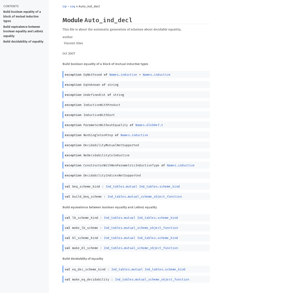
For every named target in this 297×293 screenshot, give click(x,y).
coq (72, 6)
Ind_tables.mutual (121, 186)
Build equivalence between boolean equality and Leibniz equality (23, 31)
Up (64, 6)
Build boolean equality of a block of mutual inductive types (22, 16)
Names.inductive (123, 74)
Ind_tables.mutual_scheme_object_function (144, 196)
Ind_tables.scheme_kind (159, 186)
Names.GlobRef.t (149, 125)
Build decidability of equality (23, 41)
